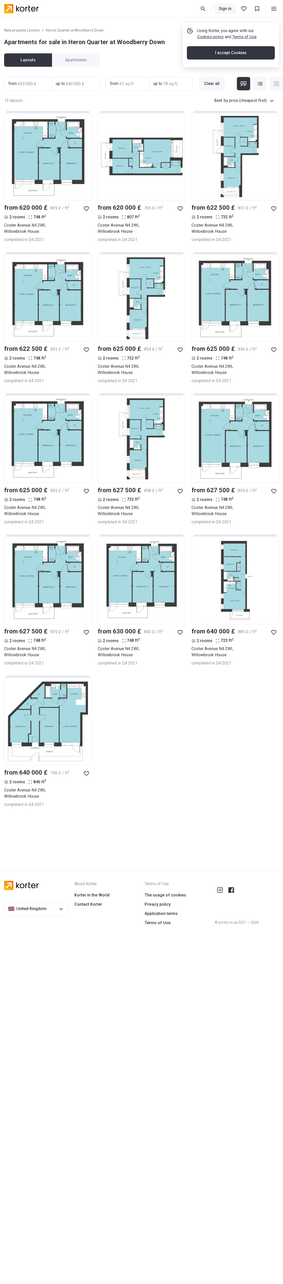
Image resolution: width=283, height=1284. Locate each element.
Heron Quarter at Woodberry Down (75, 30)
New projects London (22, 30)
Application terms (161, 913)
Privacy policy (158, 904)
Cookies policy (210, 36)
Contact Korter (88, 904)
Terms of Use (244, 36)
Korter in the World (91, 895)
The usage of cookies (165, 895)
